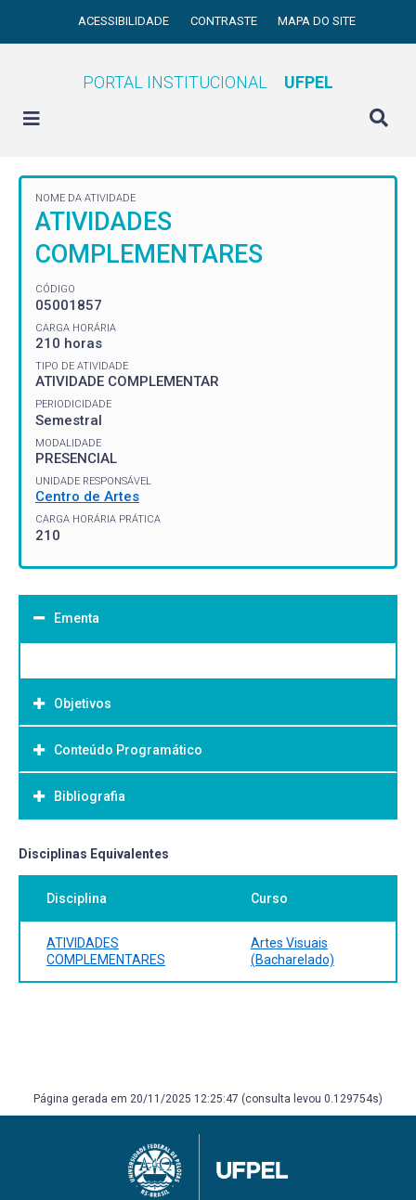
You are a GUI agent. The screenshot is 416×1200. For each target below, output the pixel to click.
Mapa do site (317, 21)
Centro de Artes (87, 496)
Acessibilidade (125, 21)
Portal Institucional (208, 82)
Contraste (225, 21)
